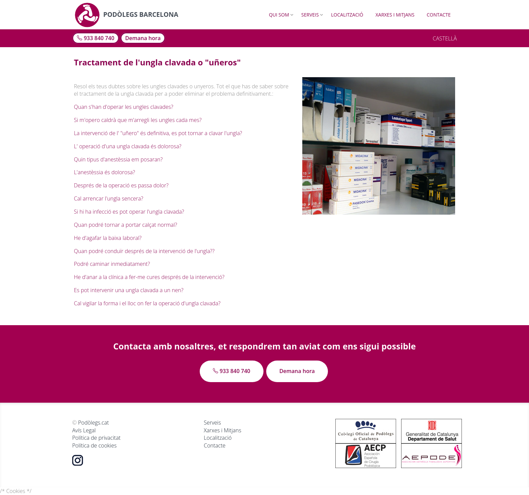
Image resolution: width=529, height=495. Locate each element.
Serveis (310, 14)
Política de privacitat (96, 437)
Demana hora (143, 38)
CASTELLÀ (445, 38)
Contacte (439, 14)
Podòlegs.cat (93, 422)
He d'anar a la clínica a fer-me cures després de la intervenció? (149, 277)
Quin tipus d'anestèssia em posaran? (118, 159)
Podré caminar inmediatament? (112, 264)
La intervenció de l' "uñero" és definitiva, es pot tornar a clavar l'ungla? (158, 133)
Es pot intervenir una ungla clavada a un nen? (129, 290)
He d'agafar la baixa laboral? (108, 238)
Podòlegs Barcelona (126, 14)
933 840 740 (95, 38)
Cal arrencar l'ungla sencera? (108, 198)
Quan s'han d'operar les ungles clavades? (123, 107)
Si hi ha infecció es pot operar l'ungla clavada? (129, 211)
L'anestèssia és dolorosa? (104, 172)
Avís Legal (84, 430)
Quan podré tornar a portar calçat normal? (125, 224)
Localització (347, 14)
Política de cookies (94, 445)
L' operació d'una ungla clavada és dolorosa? (127, 146)
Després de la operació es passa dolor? (121, 185)
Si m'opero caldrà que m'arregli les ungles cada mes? (137, 120)
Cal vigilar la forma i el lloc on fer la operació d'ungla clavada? (147, 303)
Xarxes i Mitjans (394, 14)
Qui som (279, 14)
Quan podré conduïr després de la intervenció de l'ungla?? (144, 251)
